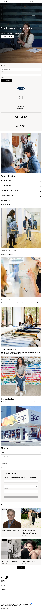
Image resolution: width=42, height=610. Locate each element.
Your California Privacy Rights (6, 604)
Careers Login (36, 1)
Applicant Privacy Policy (17, 604)
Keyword (2, 71)
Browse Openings (7, 36)
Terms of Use (3, 603)
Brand (5, 483)
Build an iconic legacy (19, 186)
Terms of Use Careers (10, 603)
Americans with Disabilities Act (6, 605)
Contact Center (5, 463)
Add (21, 497)
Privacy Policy (18, 603)
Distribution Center (6, 460)
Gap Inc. (4, 560)
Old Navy (4, 529)
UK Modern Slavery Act (27, 604)
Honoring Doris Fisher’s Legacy (10, 561)
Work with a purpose (19, 181)
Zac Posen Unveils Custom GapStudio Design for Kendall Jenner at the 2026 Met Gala (29, 532)
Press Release (4, 509)
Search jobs (4, 65)
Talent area (6, 488)
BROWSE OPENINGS (5, 200)
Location (2, 77)
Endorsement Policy (16, 605)
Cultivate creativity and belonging (19, 191)
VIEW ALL (3, 467)
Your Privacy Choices (26, 603)
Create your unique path (19, 196)
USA (31, 1)
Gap (23, 529)
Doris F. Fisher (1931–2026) (29, 561)
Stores (2, 452)
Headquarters (4, 456)
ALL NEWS (21, 567)
